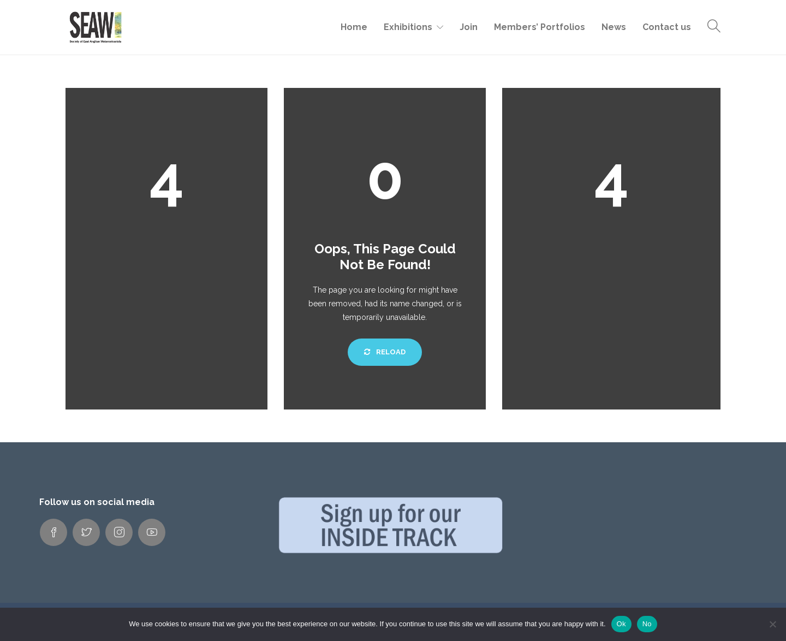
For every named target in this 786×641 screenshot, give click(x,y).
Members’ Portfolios (539, 27)
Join (469, 27)
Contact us (666, 27)
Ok (621, 624)
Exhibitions (408, 27)
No (647, 624)
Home (354, 27)
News (614, 27)
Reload (385, 352)
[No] (772, 624)
